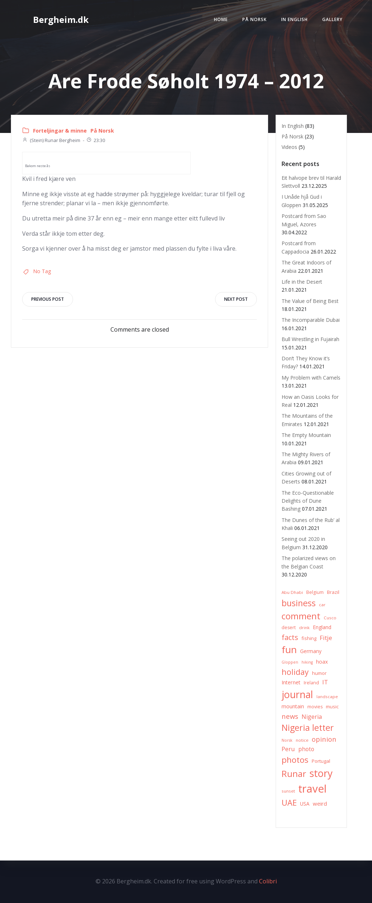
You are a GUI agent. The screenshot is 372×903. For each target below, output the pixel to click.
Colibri (268, 881)
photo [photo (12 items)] (306, 749)
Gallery (332, 19)
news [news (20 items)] (290, 716)
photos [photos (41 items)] (295, 759)
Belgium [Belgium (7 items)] (315, 592)
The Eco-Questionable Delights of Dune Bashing (308, 501)
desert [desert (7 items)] (289, 627)
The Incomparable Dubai (311, 319)
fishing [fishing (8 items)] (309, 638)
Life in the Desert (302, 281)
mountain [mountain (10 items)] (293, 706)
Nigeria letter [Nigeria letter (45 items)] (308, 727)
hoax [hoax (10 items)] (322, 661)
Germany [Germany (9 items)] (311, 651)
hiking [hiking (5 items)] (307, 662)
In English (294, 19)
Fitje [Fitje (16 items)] (326, 637)
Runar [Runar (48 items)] (294, 774)
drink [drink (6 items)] (304, 627)
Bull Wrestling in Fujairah (310, 339)
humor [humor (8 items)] (319, 673)
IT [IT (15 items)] (325, 682)
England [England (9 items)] (322, 627)
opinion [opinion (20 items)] (324, 739)
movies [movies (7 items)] (315, 707)
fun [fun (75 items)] (289, 649)
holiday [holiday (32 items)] (295, 672)
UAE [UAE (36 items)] (289, 802)
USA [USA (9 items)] (305, 803)
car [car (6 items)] (322, 604)
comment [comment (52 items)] (301, 616)
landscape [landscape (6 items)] (327, 696)
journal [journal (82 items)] (297, 694)
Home (221, 19)
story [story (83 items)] (321, 773)
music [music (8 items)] (332, 706)
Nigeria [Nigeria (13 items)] (312, 717)
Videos (289, 146)
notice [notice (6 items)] (302, 740)
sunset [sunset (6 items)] (288, 791)
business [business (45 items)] (299, 603)
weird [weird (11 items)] (320, 803)
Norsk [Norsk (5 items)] (287, 740)
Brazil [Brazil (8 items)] (333, 592)
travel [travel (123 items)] (312, 788)
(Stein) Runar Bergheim (51, 140)
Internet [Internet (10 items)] (291, 682)
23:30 (95, 140)
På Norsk (254, 19)
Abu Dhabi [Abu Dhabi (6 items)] (292, 592)
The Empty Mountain (306, 435)
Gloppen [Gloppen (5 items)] (290, 662)
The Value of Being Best (310, 300)
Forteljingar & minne (60, 130)
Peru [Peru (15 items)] (288, 749)
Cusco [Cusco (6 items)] (330, 617)
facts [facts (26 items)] (290, 637)
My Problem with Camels (311, 377)
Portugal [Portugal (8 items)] (321, 761)
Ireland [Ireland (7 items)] (311, 683)
